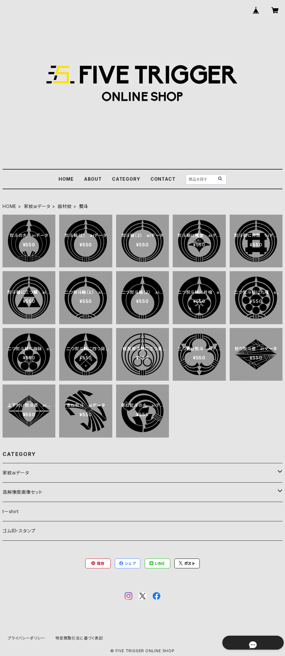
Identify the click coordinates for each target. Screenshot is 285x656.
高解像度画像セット (23, 492)
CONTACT (163, 179)
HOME (66, 179)
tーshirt (11, 511)
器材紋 (65, 206)
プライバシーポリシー (26, 638)
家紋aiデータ (37, 206)
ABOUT (93, 179)
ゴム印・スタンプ (19, 530)
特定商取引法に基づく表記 (79, 638)
